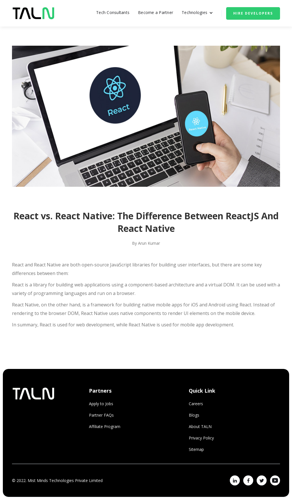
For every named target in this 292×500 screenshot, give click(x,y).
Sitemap (196, 449)
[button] (197, 13)
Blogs (194, 415)
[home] (33, 13)
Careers (196, 403)
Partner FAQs (101, 415)
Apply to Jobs (101, 403)
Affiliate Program (104, 426)
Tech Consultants (112, 12)
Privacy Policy (201, 438)
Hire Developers (253, 13)
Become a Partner (155, 12)
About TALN (200, 426)
